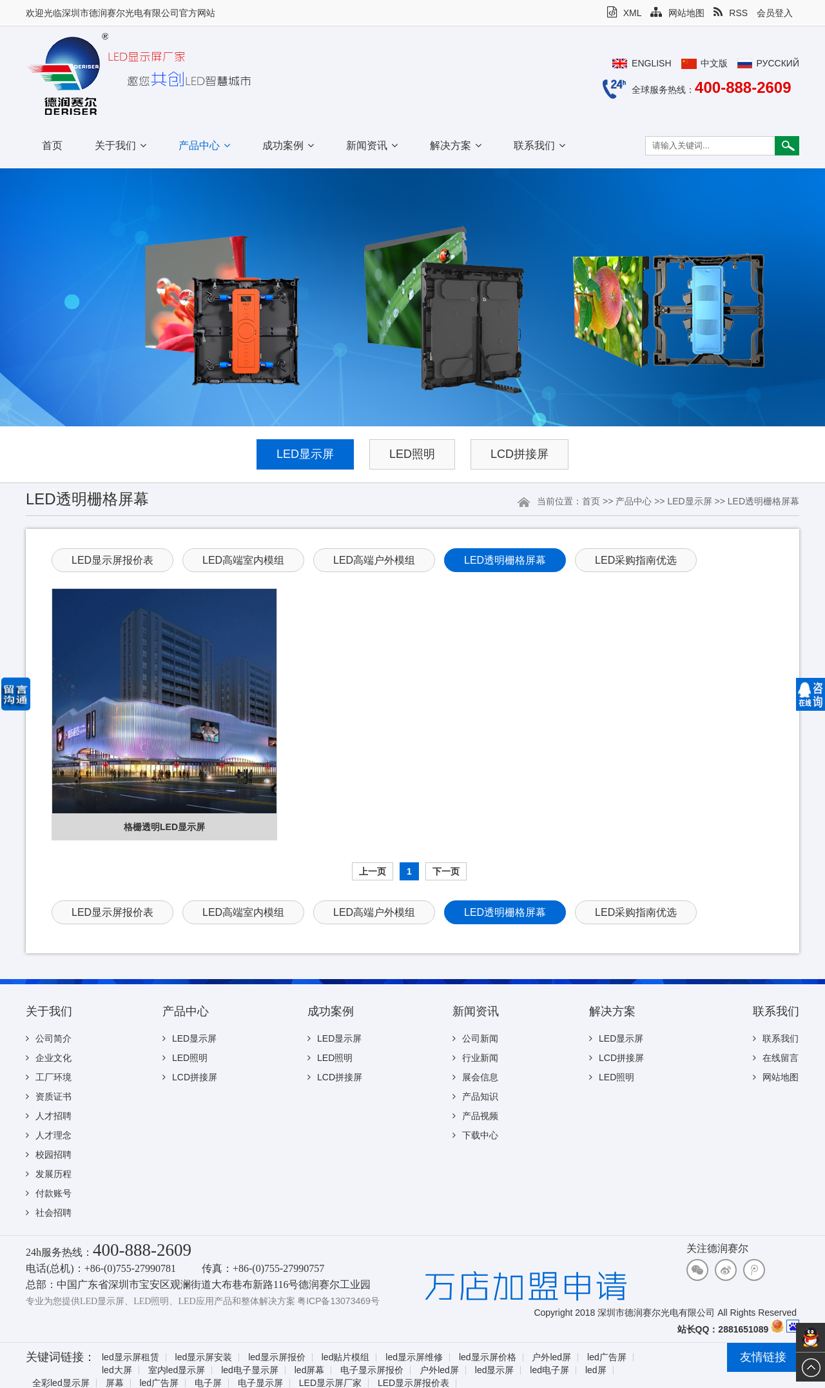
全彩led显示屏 (61, 1383)
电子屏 (208, 1383)
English (651, 63)
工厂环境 (49, 1077)
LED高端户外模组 (374, 560)
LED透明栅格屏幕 (763, 501)
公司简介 (49, 1038)
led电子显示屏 (249, 1370)
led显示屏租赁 (130, 1357)
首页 (52, 145)
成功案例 (288, 145)
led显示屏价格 (487, 1357)
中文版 (714, 63)
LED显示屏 (305, 454)
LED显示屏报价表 (112, 560)
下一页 (446, 871)
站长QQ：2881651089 (723, 1329)
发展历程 (49, 1174)
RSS (730, 13)
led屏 (596, 1370)
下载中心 (475, 1135)
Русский (778, 63)
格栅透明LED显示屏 (164, 827)
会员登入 (775, 13)
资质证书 (49, 1096)
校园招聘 (49, 1154)
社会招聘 (49, 1212)
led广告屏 (606, 1357)
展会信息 (475, 1077)
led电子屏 (549, 1370)
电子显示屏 (260, 1383)
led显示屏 (494, 1370)
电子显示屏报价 (371, 1370)
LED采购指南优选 (636, 560)
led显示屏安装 (204, 1357)
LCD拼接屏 (519, 454)
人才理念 (49, 1135)
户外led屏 (551, 1357)
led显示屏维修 (414, 1357)
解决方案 (455, 145)
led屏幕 (310, 1370)
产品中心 (204, 145)
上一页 (372, 871)
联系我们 (539, 145)
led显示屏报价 (277, 1357)
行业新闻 (475, 1058)
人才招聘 (49, 1116)
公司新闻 (475, 1038)
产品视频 (475, 1116)
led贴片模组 (346, 1357)
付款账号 (49, 1193)
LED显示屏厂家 (330, 1383)
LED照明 (412, 454)
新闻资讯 (372, 145)
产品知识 (475, 1096)
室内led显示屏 (177, 1370)
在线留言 (776, 1058)
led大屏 (117, 1370)
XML (624, 13)
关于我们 (120, 145)
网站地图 (677, 13)
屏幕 (115, 1383)
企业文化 (49, 1058)
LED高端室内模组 (243, 560)
